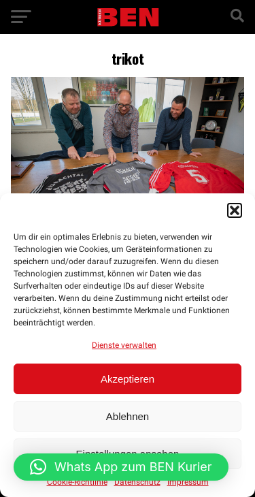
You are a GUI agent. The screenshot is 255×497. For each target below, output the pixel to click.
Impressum (188, 482)
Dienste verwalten (124, 345)
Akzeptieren (127, 379)
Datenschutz (137, 482)
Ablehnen (127, 416)
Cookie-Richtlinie (77, 482)
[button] (234, 210)
